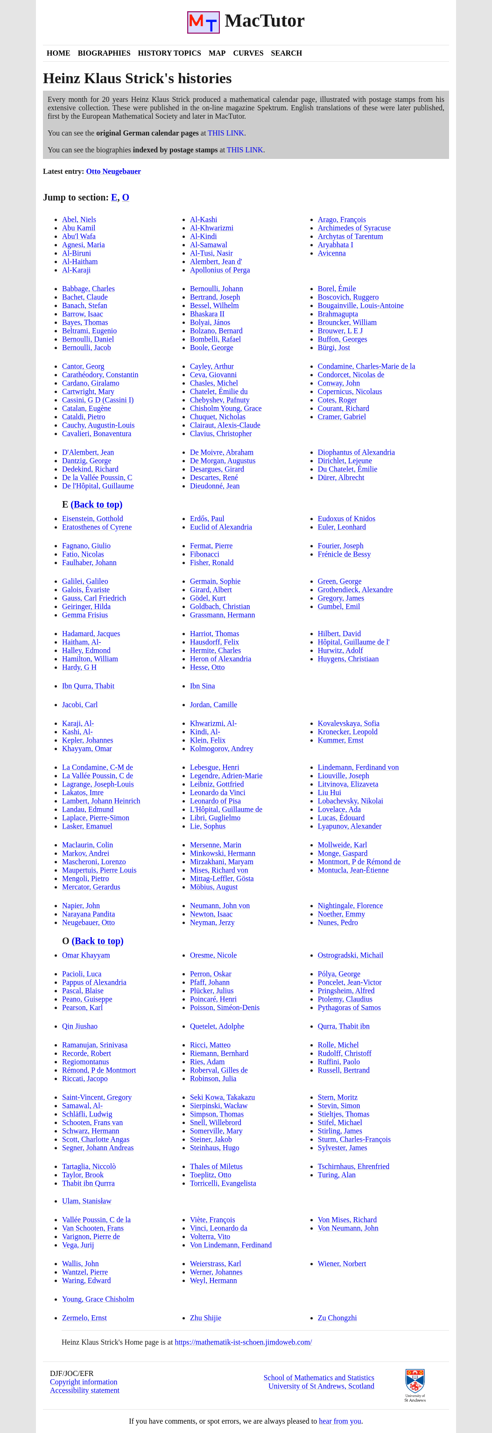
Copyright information (83, 1382)
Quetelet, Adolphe (217, 1026)
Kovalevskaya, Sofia (349, 723)
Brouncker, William (347, 322)
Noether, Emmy (341, 914)
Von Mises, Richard (347, 1220)
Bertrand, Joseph (215, 297)
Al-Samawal (208, 245)
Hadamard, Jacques (91, 634)
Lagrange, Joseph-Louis (98, 784)
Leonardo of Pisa (215, 801)
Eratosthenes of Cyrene (97, 527)
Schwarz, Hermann (90, 1131)
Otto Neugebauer (113, 171)
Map (217, 53)
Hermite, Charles (215, 650)
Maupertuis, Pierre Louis (99, 870)
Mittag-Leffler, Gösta (222, 878)
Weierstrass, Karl (215, 1264)
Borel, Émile (337, 289)
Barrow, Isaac (82, 314)
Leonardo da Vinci (218, 792)
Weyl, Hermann (213, 1280)
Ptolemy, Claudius (345, 999)
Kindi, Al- (205, 732)
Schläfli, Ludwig (87, 1114)
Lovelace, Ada (339, 809)
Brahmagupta (338, 314)
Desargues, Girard (217, 469)
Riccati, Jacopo (85, 1078)
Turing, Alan (337, 1175)
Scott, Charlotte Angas (95, 1139)
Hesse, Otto (207, 667)
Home (58, 53)
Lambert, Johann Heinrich (101, 801)
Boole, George (211, 347)
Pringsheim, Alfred (346, 991)
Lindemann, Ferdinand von (358, 767)
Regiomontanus (85, 1062)
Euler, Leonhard (342, 527)
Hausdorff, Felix (214, 642)
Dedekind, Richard (90, 469)
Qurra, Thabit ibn (344, 1026)
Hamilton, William (90, 659)
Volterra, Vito (210, 1236)
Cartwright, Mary (88, 391)
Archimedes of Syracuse (354, 228)
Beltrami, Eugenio (89, 331)
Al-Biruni (76, 253)
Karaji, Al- (78, 723)
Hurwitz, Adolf (340, 650)
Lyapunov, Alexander (350, 826)
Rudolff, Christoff (345, 1053)
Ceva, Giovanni (213, 375)
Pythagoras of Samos (349, 1007)
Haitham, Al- (81, 642)
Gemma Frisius (85, 615)
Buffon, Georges (342, 339)
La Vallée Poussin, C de (97, 776)
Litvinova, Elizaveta (348, 784)
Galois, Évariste (86, 590)
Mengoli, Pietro (85, 878)
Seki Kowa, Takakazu (222, 1097)
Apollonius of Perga (220, 270)
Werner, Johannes (216, 1272)
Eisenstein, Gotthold (92, 519)
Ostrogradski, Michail (350, 955)
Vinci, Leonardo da (218, 1228)
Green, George (340, 581)
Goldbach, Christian (220, 606)
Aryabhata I (335, 245)
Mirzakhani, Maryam (221, 862)
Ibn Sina (202, 686)
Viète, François (212, 1220)
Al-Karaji (76, 270)
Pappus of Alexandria (94, 982)
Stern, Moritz (338, 1097)
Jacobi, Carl (80, 705)
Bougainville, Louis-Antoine (361, 305)
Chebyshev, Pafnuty (220, 400)
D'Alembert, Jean (88, 452)
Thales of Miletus (216, 1166)
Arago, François (342, 219)
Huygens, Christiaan (348, 659)
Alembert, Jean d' (216, 261)
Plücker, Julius (212, 991)
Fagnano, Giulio (86, 546)
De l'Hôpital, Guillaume (98, 486)
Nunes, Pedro (338, 922)
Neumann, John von (220, 906)
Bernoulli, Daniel (88, 339)
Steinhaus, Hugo (214, 1148)
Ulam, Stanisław (87, 1201)
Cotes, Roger (337, 400)
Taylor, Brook (83, 1175)
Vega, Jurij (78, 1245)
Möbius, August (214, 887)
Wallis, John (80, 1264)
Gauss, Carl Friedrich (94, 598)
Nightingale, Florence (350, 906)
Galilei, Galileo (85, 581)
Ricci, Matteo (210, 1045)
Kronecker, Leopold (348, 732)
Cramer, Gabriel (342, 417)
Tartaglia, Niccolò (89, 1166)
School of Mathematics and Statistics (319, 1378)
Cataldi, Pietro (83, 417)
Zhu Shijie (205, 1318)
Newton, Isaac (211, 914)
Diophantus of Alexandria (356, 452)
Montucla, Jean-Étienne (353, 870)
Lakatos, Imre (83, 792)
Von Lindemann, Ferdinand (231, 1245)
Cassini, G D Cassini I (98, 400)
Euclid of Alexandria (221, 527)
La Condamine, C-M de (97, 767)
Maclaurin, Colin (87, 845)
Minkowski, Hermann (222, 853)
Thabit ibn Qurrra (88, 1183)
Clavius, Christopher (221, 433)
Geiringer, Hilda (86, 606)
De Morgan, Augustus (223, 461)
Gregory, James (341, 598)
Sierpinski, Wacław (219, 1106)
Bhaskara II (207, 314)
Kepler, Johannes (87, 740)
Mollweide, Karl (342, 845)
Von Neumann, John (348, 1228)
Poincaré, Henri (213, 999)
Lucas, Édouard (341, 818)
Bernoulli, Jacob (86, 347)
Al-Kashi (204, 219)
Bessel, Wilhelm (214, 305)
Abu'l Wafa (79, 236)
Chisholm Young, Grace (226, 408)
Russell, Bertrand (344, 1070)
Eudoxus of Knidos (347, 519)
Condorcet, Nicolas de (351, 375)
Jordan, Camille (213, 705)
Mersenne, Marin (215, 845)
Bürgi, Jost (334, 347)
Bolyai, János (210, 322)
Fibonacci (204, 554)
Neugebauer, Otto (88, 922)
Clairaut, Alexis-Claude (225, 425)
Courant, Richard (343, 408)
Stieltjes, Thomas (344, 1114)
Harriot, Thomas (214, 634)
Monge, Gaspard (343, 853)
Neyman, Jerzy (212, 922)
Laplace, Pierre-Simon (95, 818)
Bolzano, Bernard (216, 331)
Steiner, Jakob (211, 1139)
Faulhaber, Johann (89, 562)
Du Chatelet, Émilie (348, 469)
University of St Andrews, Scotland (321, 1386)
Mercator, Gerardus (91, 887)
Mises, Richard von (219, 870)
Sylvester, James (342, 1148)
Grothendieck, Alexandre (355, 590)
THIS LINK (226, 133)
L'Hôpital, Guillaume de (226, 809)
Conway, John (339, 383)
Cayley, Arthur (212, 366)
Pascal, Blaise (83, 991)
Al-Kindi (203, 236)
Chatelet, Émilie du (219, 391)
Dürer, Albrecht (341, 477)
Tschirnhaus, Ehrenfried (354, 1166)
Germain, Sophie (215, 581)
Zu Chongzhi (337, 1318)
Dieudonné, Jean (215, 486)
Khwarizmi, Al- (213, 723)
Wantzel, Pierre (85, 1272)
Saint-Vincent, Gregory (97, 1097)
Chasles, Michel (214, 383)
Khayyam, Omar (87, 748)
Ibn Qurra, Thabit (88, 686)
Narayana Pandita (88, 914)
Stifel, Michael (340, 1122)
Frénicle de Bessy (344, 554)
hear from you (340, 1421)
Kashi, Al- (77, 732)
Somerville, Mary (216, 1131)
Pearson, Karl (82, 1007)
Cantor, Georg (83, 366)
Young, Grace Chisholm (98, 1299)
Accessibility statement (84, 1390)
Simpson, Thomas (217, 1114)
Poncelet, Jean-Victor (350, 982)
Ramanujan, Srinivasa (94, 1045)
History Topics (169, 53)
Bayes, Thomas (85, 322)
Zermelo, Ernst (84, 1318)
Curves (248, 53)
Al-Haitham (80, 261)
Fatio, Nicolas (83, 554)
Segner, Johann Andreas (98, 1148)
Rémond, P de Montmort (99, 1070)
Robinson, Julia (213, 1078)
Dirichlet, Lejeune (345, 461)
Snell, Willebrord (215, 1122)
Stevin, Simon (339, 1106)
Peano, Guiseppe (87, 999)
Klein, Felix (207, 740)
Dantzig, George (86, 461)
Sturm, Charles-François (354, 1139)
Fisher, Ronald (212, 562)
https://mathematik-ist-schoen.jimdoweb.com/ (243, 1342)
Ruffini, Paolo (339, 1062)
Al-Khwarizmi (211, 228)
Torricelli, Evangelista (223, 1183)
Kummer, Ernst (341, 740)
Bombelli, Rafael (215, 339)
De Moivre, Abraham (221, 452)
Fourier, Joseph (341, 546)
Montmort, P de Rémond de (359, 862)
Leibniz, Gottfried (217, 784)
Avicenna (332, 253)
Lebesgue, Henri (214, 767)
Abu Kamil (79, 228)
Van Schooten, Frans (93, 1228)
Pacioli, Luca (81, 974)
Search (286, 53)
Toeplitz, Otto (211, 1175)
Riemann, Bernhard (219, 1053)
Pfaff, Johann (210, 982)
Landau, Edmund (87, 809)
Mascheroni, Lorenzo (94, 862)
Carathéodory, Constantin (100, 375)
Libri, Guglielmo (215, 818)
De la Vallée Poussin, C (97, 477)
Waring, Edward (86, 1280)
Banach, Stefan (84, 305)
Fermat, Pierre (211, 546)
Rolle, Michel (338, 1045)
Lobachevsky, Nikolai (350, 801)
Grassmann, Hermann (222, 615)
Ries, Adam (207, 1062)
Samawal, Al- (82, 1106)
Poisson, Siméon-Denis (225, 1007)
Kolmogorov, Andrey (221, 748)
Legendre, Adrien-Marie (226, 776)
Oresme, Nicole (213, 955)
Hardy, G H (79, 667)
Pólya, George (339, 974)
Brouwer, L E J (340, 331)
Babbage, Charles (88, 289)
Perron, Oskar (211, 974)
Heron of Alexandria (221, 659)
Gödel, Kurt (207, 598)
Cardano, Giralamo (90, 383)
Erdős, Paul (207, 519)
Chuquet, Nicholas (218, 417)
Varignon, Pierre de (91, 1236)
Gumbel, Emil (339, 606)
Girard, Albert (211, 590)
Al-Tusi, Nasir (211, 253)
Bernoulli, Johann (216, 289)
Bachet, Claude (85, 297)
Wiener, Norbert (342, 1264)
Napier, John (81, 906)
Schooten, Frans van (92, 1122)
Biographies (104, 53)
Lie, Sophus (207, 826)
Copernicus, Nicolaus (350, 391)
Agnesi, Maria (83, 245)
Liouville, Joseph (343, 776)
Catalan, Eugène (86, 408)
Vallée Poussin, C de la (96, 1220)
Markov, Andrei (85, 853)
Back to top (96, 504)
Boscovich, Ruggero (348, 297)
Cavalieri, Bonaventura (96, 433)
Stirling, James (340, 1131)
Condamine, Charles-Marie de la (366, 366)
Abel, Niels (79, 219)
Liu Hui (329, 792)
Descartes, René (214, 477)
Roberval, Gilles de (219, 1070)
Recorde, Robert (86, 1053)
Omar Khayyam (86, 955)
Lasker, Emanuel (87, 826)
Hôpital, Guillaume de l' (354, 642)
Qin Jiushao (80, 1026)
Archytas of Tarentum (350, 236)
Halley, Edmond (86, 650)
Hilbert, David (339, 634)
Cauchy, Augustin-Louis (98, 425)
